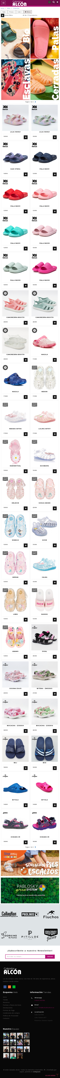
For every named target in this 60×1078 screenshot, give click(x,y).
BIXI (44, 763)
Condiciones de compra (11, 1013)
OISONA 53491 (15, 688)
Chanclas (16, 8)
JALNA (44, 577)
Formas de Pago (9, 1010)
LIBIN (15, 614)
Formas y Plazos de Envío (12, 1005)
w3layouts (36, 1072)
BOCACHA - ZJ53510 (15, 725)
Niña (8, 8)
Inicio (2, 8)
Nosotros (6, 1002)
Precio (12, 12)
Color (19, 12)
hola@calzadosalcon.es (46, 1007)
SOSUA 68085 (45, 503)
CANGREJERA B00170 (15, 317)
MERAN (15, 577)
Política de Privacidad (10, 1016)
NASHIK (44, 614)
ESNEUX (15, 540)
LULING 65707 (45, 429)
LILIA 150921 (15, 132)
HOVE (44, 540)
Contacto (6, 1018)
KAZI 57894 (15, 169)
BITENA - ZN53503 (44, 688)
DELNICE (15, 503)
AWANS (15, 651)
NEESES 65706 (15, 429)
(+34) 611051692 (40, 1000)
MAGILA (44, 354)
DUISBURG (44, 466)
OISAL (44, 651)
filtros (28, 12)
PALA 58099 (45, 243)
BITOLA (15, 800)
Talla (4, 12)
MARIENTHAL (15, 466)
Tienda (5, 1000)
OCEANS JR (15, 837)
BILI (15, 763)
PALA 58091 (44, 169)
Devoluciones (8, 1008)
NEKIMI (45, 391)
